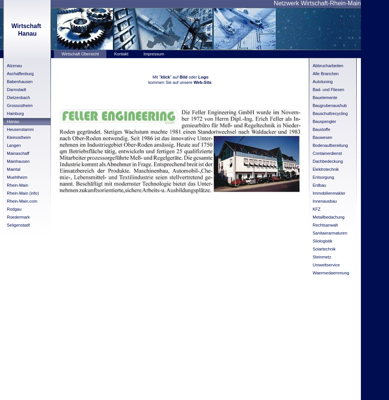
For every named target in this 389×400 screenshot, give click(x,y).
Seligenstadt (18, 225)
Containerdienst (327, 153)
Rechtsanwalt (325, 225)
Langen (14, 145)
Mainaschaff (18, 153)
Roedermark (18, 217)
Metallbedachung (329, 217)
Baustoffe (321, 129)
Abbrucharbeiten (328, 65)
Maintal (13, 169)
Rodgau (14, 209)
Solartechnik (324, 249)
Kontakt (121, 54)
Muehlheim (17, 177)
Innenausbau (325, 201)
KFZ (317, 209)
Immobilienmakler (329, 193)
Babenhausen (20, 81)
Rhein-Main (17, 185)
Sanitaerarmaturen (330, 233)
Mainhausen (18, 161)
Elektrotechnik (326, 169)
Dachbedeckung (328, 161)
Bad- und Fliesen (328, 89)
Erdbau (319, 185)
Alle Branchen (326, 73)
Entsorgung (323, 177)
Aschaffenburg (20, 73)
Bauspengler (324, 121)
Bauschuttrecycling (330, 113)
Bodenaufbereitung (330, 145)
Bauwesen (322, 137)
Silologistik (322, 241)
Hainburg (15, 113)
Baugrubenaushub (330, 105)
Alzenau (14, 65)
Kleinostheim (19, 137)
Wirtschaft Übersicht (80, 54)
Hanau (13, 121)
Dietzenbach (18, 97)
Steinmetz (322, 257)
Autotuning (323, 81)
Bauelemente (325, 97)
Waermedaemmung (331, 273)
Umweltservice (326, 265)
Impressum (154, 54)
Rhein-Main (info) (23, 193)
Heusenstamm (20, 129)
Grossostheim (20, 105)
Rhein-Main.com (22, 201)
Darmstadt (16, 89)
